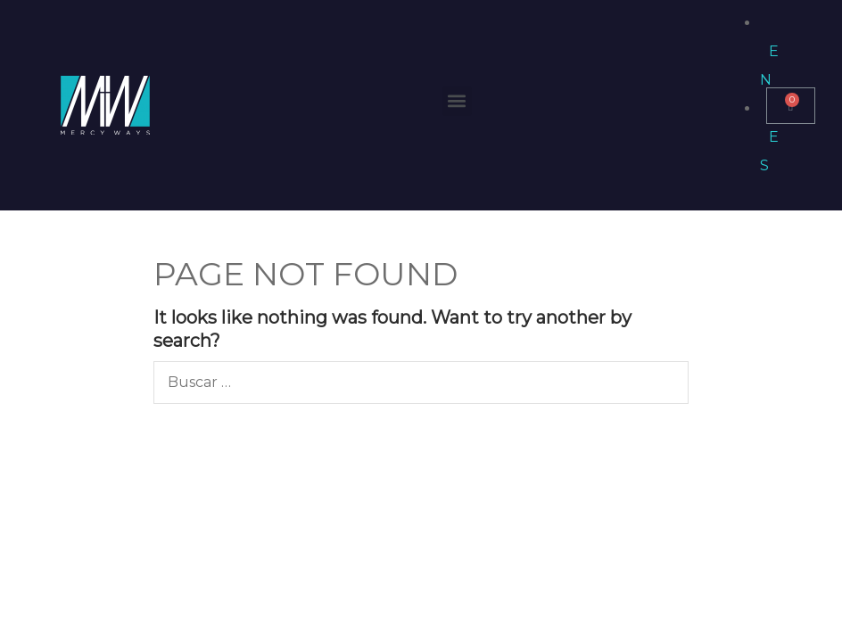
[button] (457, 101)
